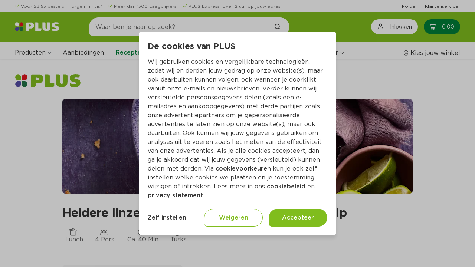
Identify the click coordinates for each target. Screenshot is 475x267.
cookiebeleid (286, 186)
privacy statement (175, 195)
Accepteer (298, 217)
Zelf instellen (167, 217)
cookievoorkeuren (244, 168)
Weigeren (233, 217)
